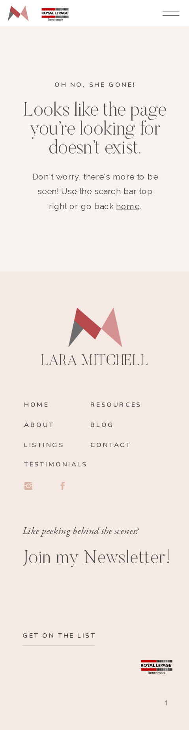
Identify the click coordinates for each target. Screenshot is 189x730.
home (127, 206)
